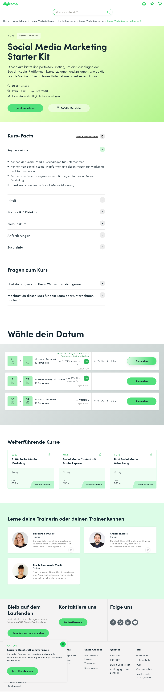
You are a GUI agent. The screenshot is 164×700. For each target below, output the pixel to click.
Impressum (142, 663)
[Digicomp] (10, 4)
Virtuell (114, 361)
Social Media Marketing (91, 20)
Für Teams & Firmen (91, 665)
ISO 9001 (115, 668)
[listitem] (56, 150)
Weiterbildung (20, 20)
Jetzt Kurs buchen (22, 671)
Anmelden (142, 361)
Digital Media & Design (42, 20)
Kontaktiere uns (73, 630)
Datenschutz (143, 668)
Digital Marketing (67, 20)
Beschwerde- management (144, 683)
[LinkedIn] (128, 630)
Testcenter (90, 671)
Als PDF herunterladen (87, 136)
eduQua (115, 663)
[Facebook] (113, 630)
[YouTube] (135, 630)
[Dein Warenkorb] (160, 4)
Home (6, 20)
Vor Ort (101, 361)
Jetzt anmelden (25, 108)
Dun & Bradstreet (120, 672)
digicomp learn (68, 663)
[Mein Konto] (144, 4)
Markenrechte (144, 677)
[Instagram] (120, 630)
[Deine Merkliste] (152, 4)
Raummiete (91, 676)
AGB (138, 672)
